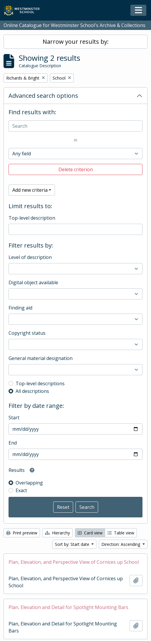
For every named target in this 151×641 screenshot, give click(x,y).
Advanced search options (43, 96)
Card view (90, 533)
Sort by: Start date (72, 544)
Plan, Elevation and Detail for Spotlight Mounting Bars (68, 607)
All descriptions (32, 391)
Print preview (21, 533)
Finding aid (20, 307)
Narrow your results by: (76, 42)
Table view (121, 533)
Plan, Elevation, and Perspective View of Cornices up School (74, 562)
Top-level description (32, 218)
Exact (21, 490)
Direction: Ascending (121, 544)
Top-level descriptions (40, 383)
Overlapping (29, 483)
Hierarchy (57, 533)
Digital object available (33, 282)
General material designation (41, 358)
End (13, 443)
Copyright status (27, 333)
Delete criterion (75, 169)
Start (14, 417)
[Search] (75, 126)
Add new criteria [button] (30, 190)
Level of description (30, 257)
